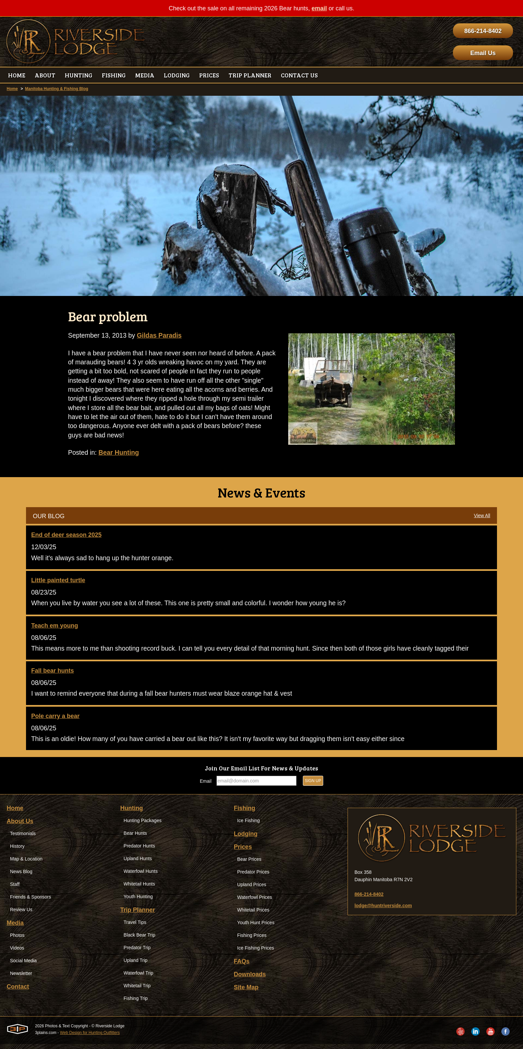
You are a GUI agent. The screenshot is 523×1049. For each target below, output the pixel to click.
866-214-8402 (483, 31)
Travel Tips (135, 927)
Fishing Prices (252, 940)
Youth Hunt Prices (256, 927)
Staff (15, 889)
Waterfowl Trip (138, 978)
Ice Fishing (248, 825)
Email (205, 786)
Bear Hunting (121, 455)
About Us (20, 826)
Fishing (244, 813)
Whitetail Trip (137, 990)
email (319, 8)
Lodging (245, 838)
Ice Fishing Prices (255, 953)
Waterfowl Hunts (141, 876)
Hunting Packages (143, 825)
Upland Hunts (138, 863)
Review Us (21, 914)
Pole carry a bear (55, 720)
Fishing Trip (136, 1003)
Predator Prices (253, 877)
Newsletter (21, 978)
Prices (243, 851)
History (17, 851)
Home (12, 88)
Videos (17, 953)
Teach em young (54, 629)
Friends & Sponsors (30, 902)
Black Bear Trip (139, 940)
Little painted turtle (58, 583)
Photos (17, 940)
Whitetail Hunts (139, 889)
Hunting (131, 813)
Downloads (250, 979)
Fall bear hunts (52, 674)
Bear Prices (249, 864)
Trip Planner (137, 915)
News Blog (21, 876)
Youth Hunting (138, 901)
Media (15, 928)
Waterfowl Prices (254, 902)
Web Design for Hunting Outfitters (90, 1037)
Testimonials (23, 838)
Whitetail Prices (253, 915)
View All (482, 518)
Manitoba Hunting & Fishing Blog (56, 88)
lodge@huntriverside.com (383, 910)
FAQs (241, 966)
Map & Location (26, 863)
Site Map (246, 992)
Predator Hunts (139, 850)
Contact (18, 991)
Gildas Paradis (162, 335)
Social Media (23, 965)
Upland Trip (136, 965)
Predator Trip (137, 952)
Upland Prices (251, 889)
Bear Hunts (135, 838)
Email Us (483, 53)
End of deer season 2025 (66, 537)
